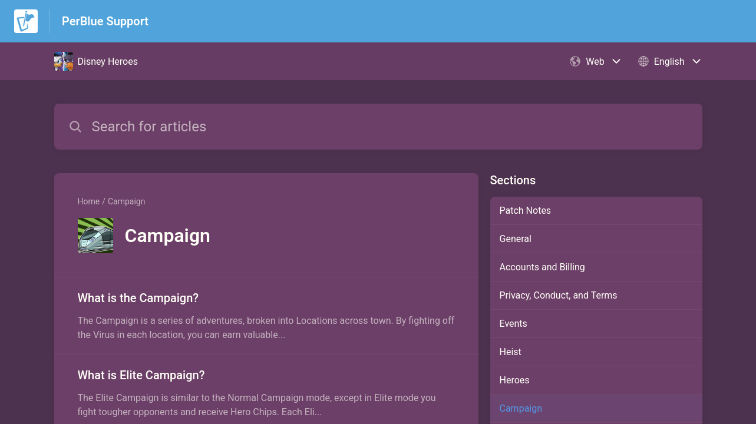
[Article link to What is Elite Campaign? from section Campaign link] (266, 392)
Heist (510, 351)
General (515, 238)
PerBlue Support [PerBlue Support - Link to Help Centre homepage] (105, 21)
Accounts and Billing (542, 267)
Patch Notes (526, 210)
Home (89, 201)
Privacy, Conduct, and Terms (559, 295)
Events (513, 323)
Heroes (515, 380)
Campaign (126, 201)
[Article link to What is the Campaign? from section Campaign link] (266, 315)
